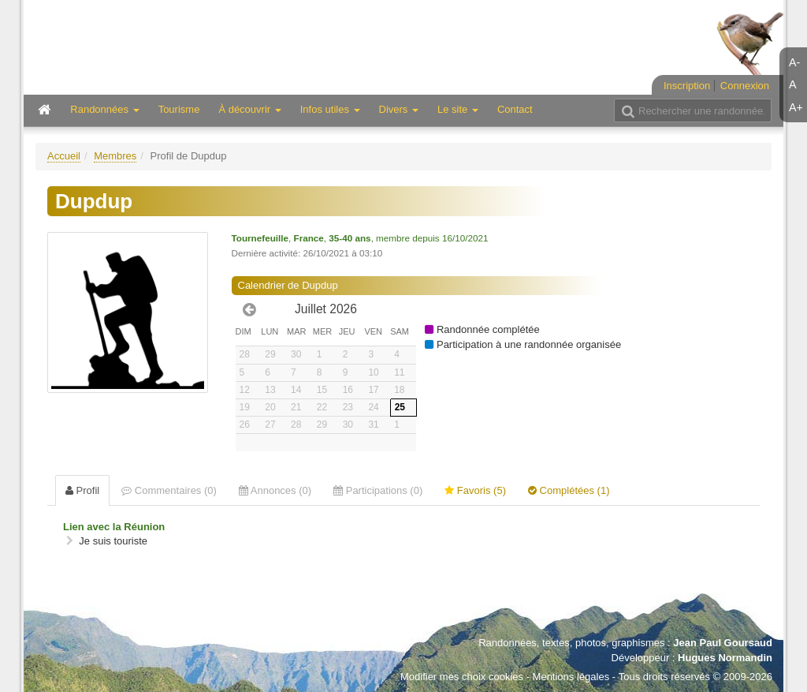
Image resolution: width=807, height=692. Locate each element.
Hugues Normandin (725, 658)
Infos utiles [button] (330, 109)
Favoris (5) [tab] (475, 490)
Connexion (744, 86)
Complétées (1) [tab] (568, 490)
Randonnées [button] (104, 109)
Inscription (687, 86)
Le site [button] (457, 109)
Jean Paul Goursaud (722, 643)
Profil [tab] (82, 490)
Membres (115, 156)
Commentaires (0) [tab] (169, 490)
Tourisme (179, 109)
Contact (515, 109)
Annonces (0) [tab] (275, 490)
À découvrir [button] (249, 109)
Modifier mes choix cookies (461, 677)
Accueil (63, 156)
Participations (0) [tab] (377, 490)
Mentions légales (571, 677)
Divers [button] (398, 109)
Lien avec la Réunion (114, 527)
